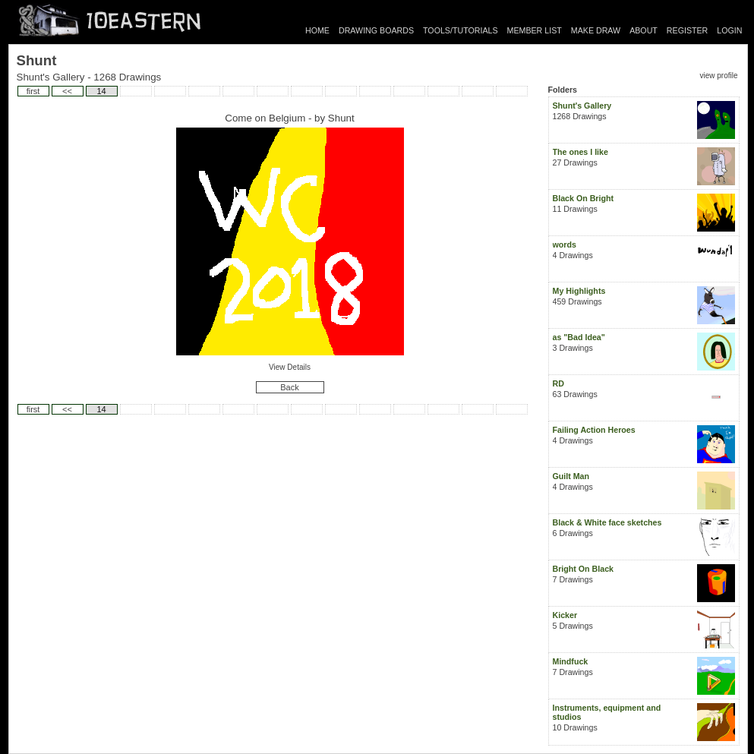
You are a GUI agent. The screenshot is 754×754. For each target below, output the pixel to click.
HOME (317, 30)
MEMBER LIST (534, 30)
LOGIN (729, 30)
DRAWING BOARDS (376, 30)
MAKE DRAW (595, 30)
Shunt (341, 118)
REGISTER (687, 30)
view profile (718, 75)
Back (289, 387)
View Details (290, 367)
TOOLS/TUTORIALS (460, 30)
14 (101, 91)
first (33, 91)
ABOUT (643, 30)
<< (67, 91)
